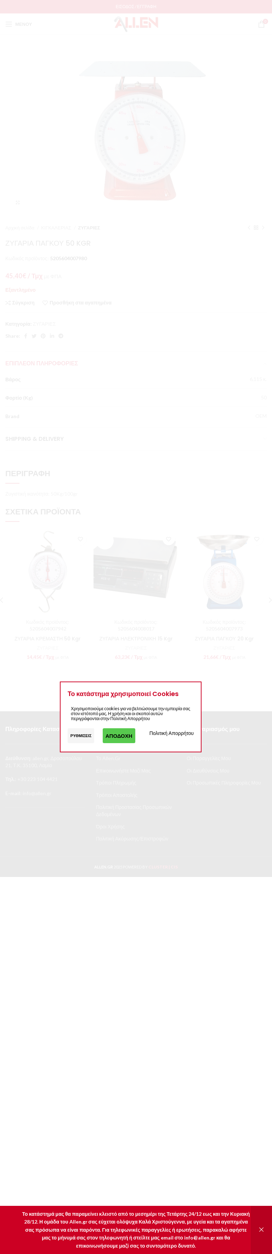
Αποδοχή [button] (119, 736)
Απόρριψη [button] (261, 1230)
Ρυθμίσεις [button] (81, 735)
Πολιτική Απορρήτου (171, 733)
